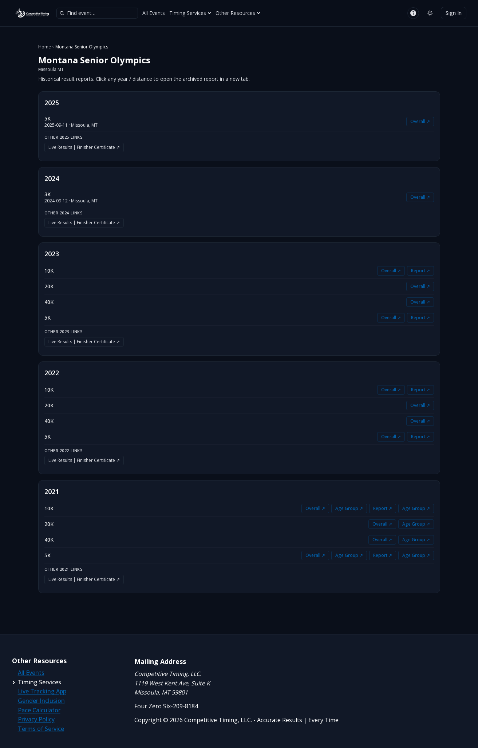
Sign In (454, 12)
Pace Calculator (39, 710)
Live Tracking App (42, 691)
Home (44, 47)
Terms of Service (41, 729)
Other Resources (238, 12)
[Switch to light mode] (429, 13)
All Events (153, 12)
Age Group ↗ (349, 508)
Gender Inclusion (41, 701)
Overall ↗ (420, 121)
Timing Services (190, 12)
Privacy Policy (36, 719)
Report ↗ (420, 271)
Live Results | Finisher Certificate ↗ (84, 147)
